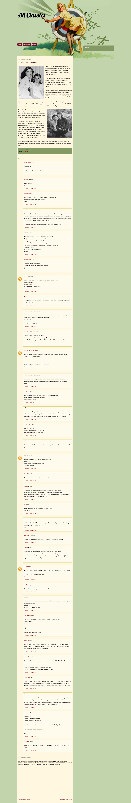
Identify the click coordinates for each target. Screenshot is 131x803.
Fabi (25, 504)
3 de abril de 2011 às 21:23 (30, 651)
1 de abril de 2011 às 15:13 (30, 227)
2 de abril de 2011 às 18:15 (30, 513)
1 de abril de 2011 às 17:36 (30, 305)
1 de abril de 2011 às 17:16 (30, 291)
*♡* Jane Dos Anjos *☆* (30, 694)
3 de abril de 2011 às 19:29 (30, 635)
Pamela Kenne (27, 210)
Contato (34, 44)
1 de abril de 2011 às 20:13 (30, 326)
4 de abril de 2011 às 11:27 (30, 736)
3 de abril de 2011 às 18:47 (30, 610)
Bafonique (26, 179)
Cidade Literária (28, 162)
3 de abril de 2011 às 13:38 (30, 591)
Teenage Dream (28, 657)
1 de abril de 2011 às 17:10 (30, 270)
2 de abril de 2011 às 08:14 (30, 402)
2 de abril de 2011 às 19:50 (30, 530)
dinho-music (27, 441)
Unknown (26, 276)
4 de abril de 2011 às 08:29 (30, 707)
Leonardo (26, 640)
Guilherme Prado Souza (30, 311)
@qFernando (27, 677)
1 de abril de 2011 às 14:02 (30, 174)
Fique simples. (27, 193)
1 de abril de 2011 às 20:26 (30, 345)
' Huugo (26, 486)
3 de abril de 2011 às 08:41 (30, 542)
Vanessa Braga (27, 259)
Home (19, 44)
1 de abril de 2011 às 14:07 (30, 188)
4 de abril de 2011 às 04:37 (30, 672)
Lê (24, 597)
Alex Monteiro (27, 424)
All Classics (31, 15)
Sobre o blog (26, 44)
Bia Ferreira (27, 519)
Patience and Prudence (27, 62)
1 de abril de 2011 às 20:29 (30, 369)
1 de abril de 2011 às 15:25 (30, 254)
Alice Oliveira (27, 615)
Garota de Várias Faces (30, 350)
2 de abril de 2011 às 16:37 (30, 499)
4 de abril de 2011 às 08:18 (30, 688)
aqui (37, 137)
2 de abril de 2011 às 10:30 (30, 468)
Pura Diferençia (28, 585)
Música (26, 151)
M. (24, 296)
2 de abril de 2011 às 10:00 (30, 419)
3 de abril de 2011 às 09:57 (30, 579)
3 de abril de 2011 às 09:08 (30, 561)
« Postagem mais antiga (65, 799)
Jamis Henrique (28, 535)
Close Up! (26, 455)
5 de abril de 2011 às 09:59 (30, 750)
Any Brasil (26, 391)
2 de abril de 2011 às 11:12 (30, 480)
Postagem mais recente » (25, 799)
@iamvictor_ (27, 474)
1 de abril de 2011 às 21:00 (30, 386)
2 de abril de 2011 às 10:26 (30, 450)
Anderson (26, 566)
